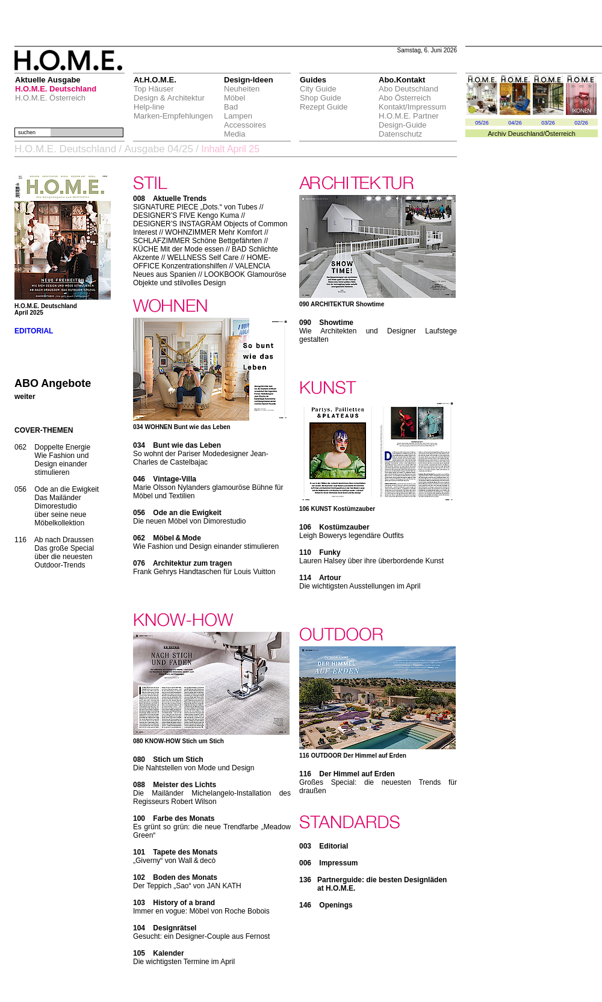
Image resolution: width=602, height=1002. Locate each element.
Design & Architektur (169, 97)
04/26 (515, 123)
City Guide (318, 88)
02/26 (581, 123)
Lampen (238, 115)
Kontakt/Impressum (412, 106)
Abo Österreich (405, 97)
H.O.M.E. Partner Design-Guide (409, 120)
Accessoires (245, 124)
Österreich (560, 133)
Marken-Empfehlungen (173, 115)
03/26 (548, 123)
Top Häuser (153, 88)
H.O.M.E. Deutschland (55, 88)
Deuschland (525, 133)
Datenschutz (400, 133)
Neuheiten (241, 88)
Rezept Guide (324, 106)
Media (234, 133)
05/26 (482, 123)
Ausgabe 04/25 (158, 149)
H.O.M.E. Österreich (50, 97)
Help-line (149, 106)
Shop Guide (320, 97)
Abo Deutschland (408, 88)
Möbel (234, 97)
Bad (231, 106)
